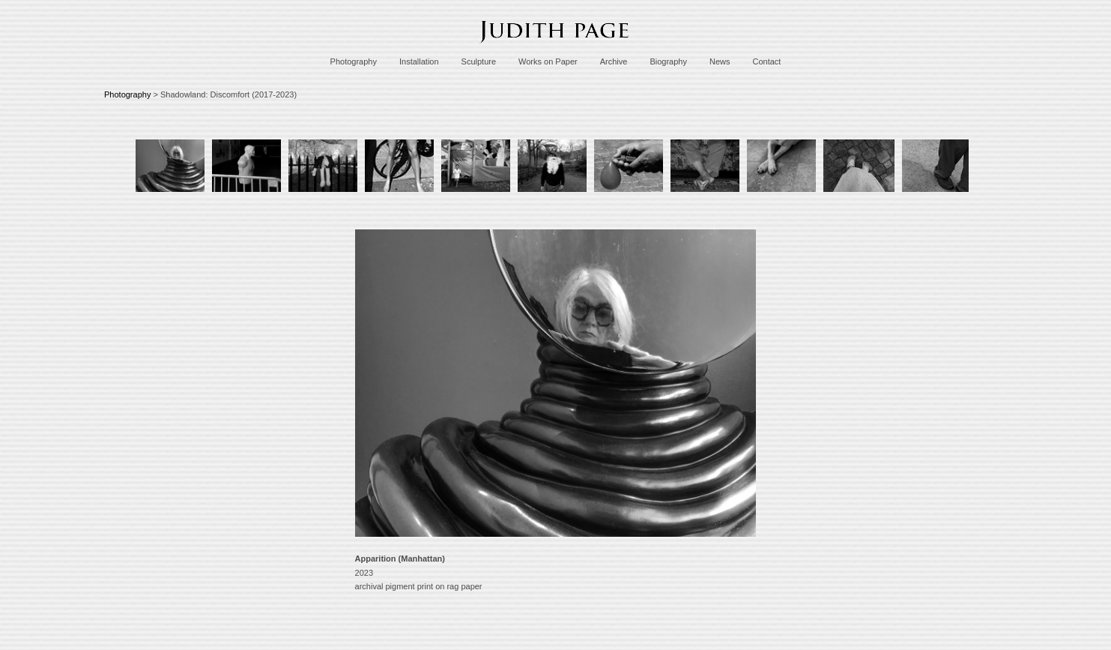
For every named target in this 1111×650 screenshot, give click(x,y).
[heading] (556, 47)
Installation (419, 61)
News (719, 61)
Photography (353, 61)
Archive (614, 61)
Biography (668, 61)
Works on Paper (548, 61)
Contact (766, 61)
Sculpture (478, 61)
